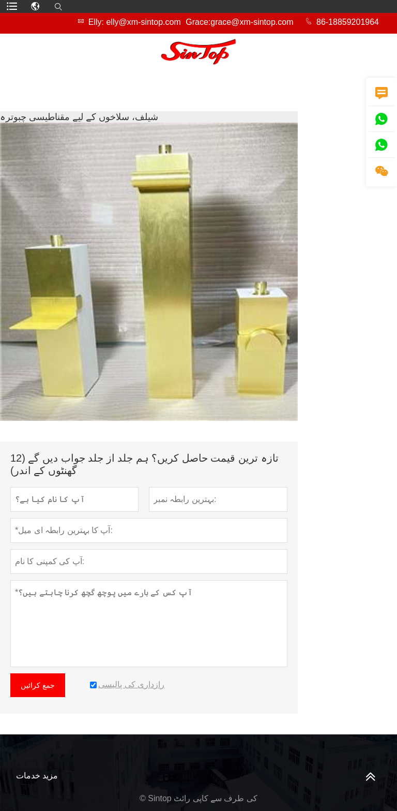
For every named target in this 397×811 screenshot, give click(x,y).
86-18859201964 (347, 22)
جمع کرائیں (38, 685)
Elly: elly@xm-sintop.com (134, 22)
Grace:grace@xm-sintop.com (239, 22)
